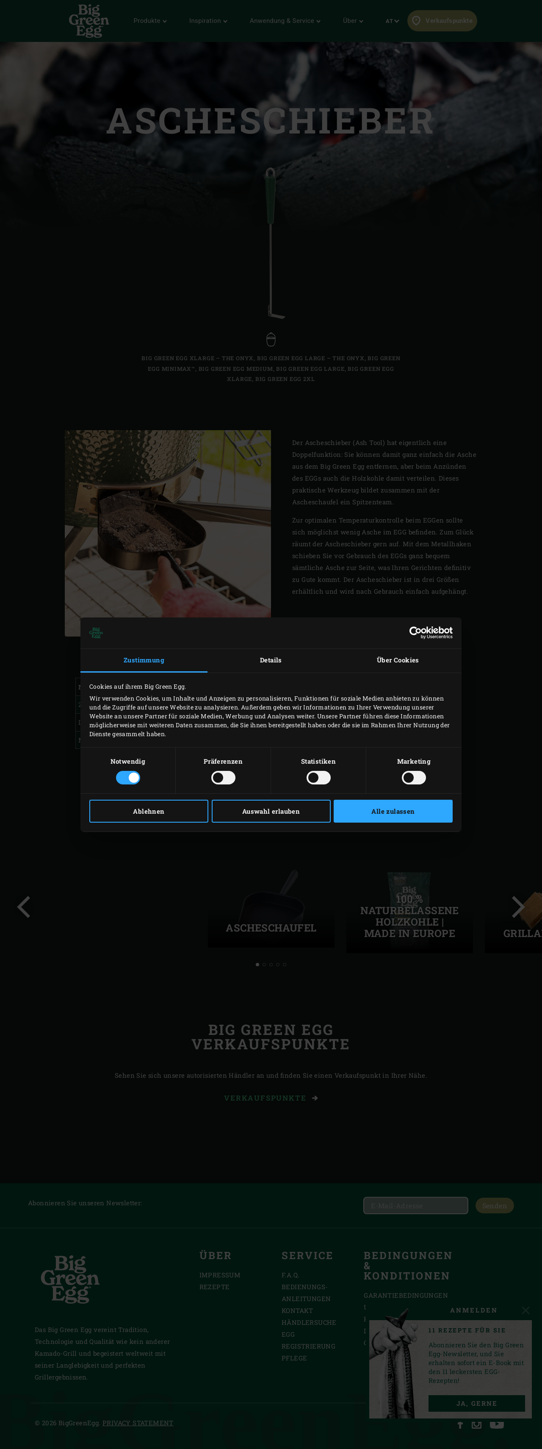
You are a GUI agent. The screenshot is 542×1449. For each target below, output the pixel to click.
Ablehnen (148, 811)
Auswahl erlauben (271, 811)
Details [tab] (271, 660)
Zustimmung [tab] (144, 660)
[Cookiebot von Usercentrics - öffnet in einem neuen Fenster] (416, 632)
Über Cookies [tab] (398, 660)
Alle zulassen (393, 811)
